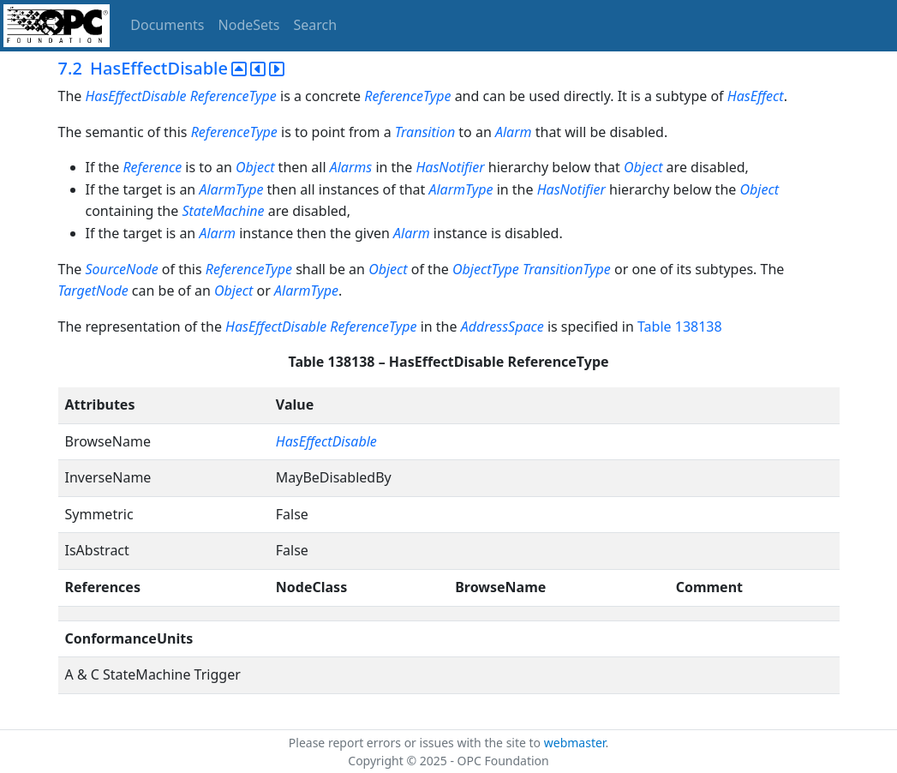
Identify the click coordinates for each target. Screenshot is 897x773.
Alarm (513, 132)
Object (255, 167)
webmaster (575, 742)
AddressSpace (502, 326)
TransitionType (567, 269)
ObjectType (485, 269)
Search (316, 24)
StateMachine (223, 210)
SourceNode (121, 269)
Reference (152, 167)
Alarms (351, 167)
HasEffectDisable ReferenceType (180, 96)
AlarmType (231, 189)
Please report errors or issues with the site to (416, 742)
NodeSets (249, 24)
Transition (425, 132)
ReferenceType (407, 96)
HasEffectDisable (275, 326)
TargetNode (93, 290)
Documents (167, 24)
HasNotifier (450, 167)
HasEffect (755, 96)
